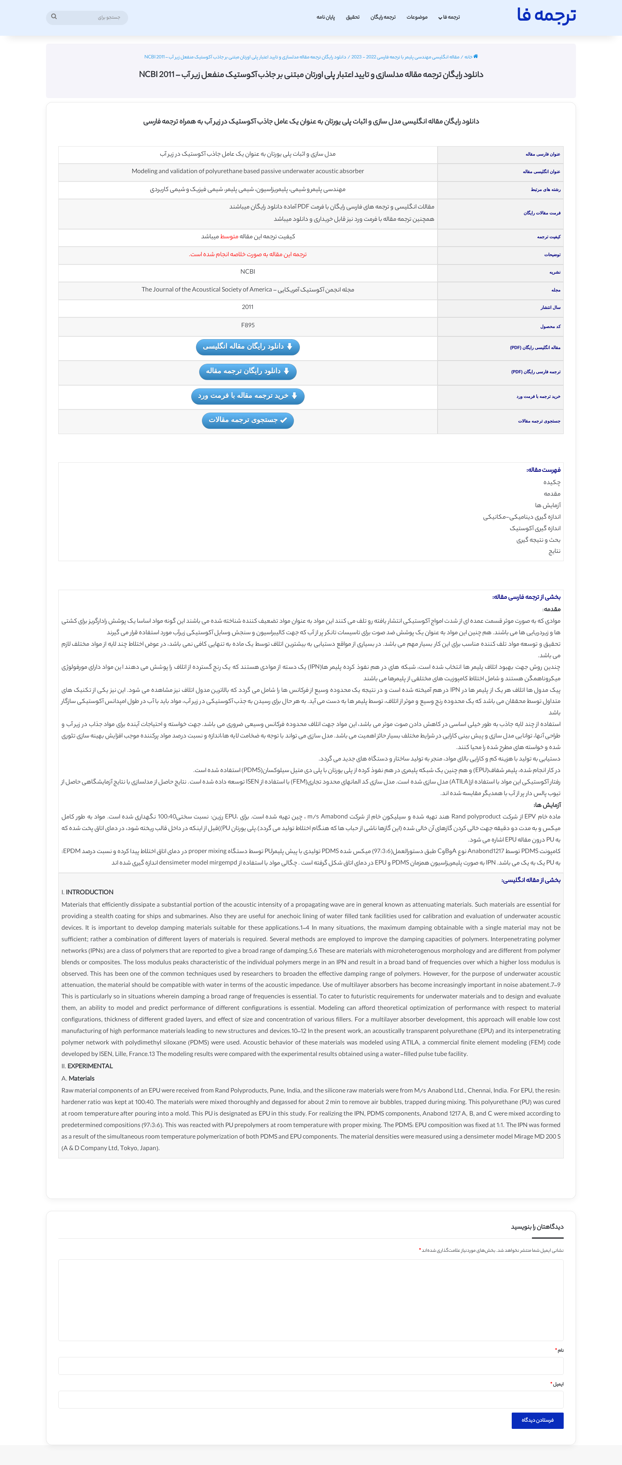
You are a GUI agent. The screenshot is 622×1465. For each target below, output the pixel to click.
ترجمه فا (451, 18)
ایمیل (557, 1385)
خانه (471, 58)
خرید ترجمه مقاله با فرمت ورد (248, 396)
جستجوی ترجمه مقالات (248, 420)
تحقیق (352, 18)
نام (559, 1351)
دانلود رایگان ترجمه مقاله (248, 371)
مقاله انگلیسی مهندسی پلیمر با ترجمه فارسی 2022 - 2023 (405, 58)
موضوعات (417, 18)
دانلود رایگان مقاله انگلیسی (248, 346)
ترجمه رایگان (383, 18)
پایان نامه (326, 18)
